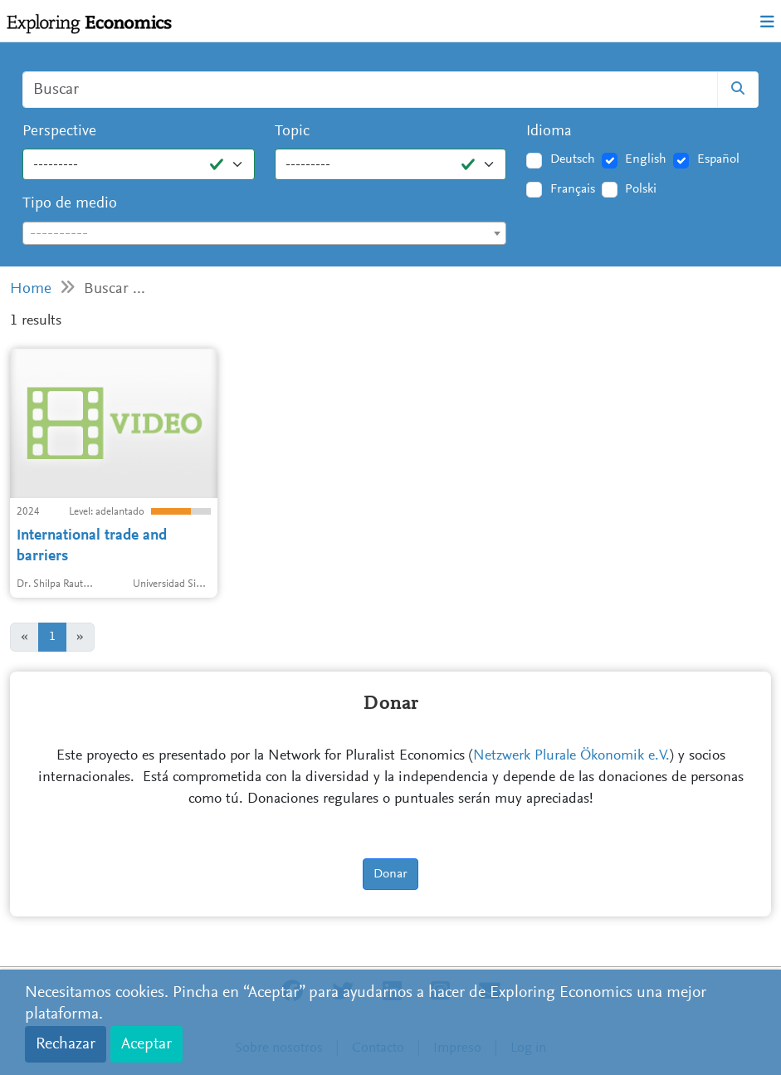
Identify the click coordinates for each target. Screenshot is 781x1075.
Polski (641, 189)
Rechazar (65, 1044)
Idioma (549, 131)
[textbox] (264, 234)
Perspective (59, 131)
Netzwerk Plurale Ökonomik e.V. (571, 756)
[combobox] (264, 233)
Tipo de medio (69, 204)
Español (718, 159)
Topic (292, 131)
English (645, 159)
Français (572, 189)
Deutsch (572, 159)
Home (30, 289)
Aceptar (146, 1044)
